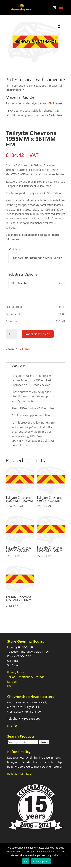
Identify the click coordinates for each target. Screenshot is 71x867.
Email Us (12, 726)
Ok (25, 861)
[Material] (37, 258)
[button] (59, 26)
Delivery (12, 681)
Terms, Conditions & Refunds (25, 677)
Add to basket (38, 334)
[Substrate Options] (37, 283)
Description (19, 365)
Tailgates (24, 348)
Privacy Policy (15, 672)
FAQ (9, 686)
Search (44, 742)
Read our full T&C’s (19, 773)
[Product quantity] (11, 334)
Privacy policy (41, 861)
